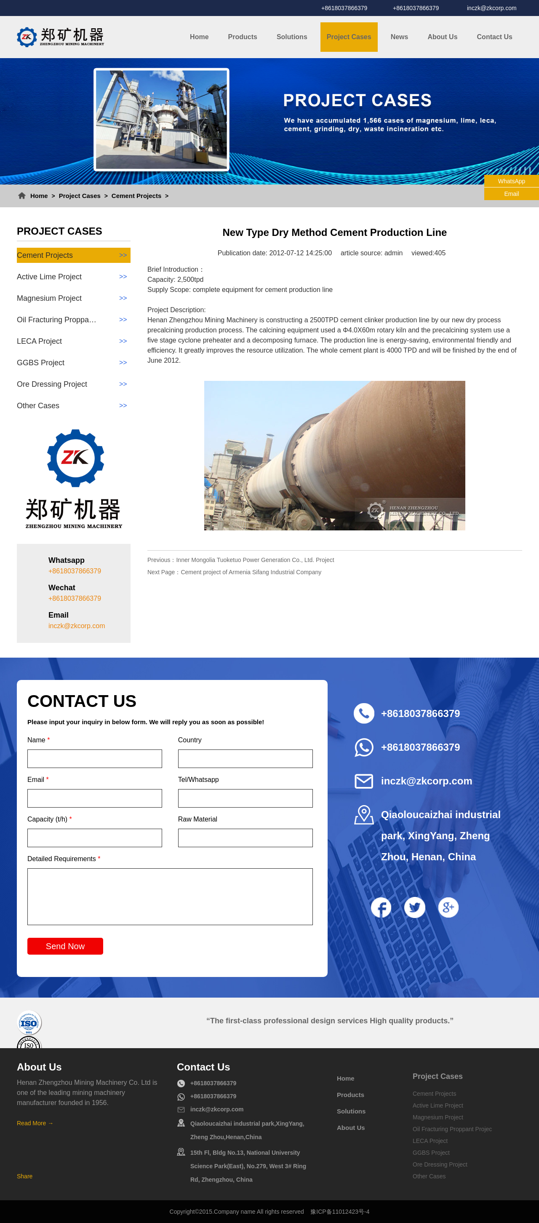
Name (38, 740)
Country (190, 740)
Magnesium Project (74, 298)
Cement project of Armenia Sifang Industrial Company (251, 572)
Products (242, 36)
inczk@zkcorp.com (492, 8)
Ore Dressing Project (74, 384)
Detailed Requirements (63, 858)
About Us (442, 36)
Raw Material (197, 819)
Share (24, 1176)
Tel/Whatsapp (198, 779)
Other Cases (74, 405)
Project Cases (349, 36)
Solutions (292, 36)
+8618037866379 (344, 8)
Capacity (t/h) (49, 819)
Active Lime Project (74, 276)
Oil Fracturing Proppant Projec (452, 1129)
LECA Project (74, 341)
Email (38, 779)
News (399, 36)
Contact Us (494, 36)
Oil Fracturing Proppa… (74, 319)
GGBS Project (74, 362)
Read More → (35, 1123)
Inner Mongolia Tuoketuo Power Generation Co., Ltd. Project (255, 560)
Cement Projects (136, 195)
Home (199, 36)
